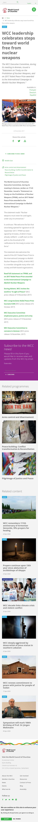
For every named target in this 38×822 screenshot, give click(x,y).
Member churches (8, 779)
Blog (21, 786)
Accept (6, 819)
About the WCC (7, 776)
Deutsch (33, 92)
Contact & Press (25, 782)
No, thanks (17, 819)
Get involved (24, 776)
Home (2, 18)
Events (4, 786)
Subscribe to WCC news (16, 154)
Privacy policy (8, 363)
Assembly (23, 789)
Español (33, 95)
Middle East (9, 161)
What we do (6, 789)
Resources (23, 779)
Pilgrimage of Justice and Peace (15, 175)
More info (4, 815)
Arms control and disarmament (15, 167)
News (8, 18)
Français (33, 90)
